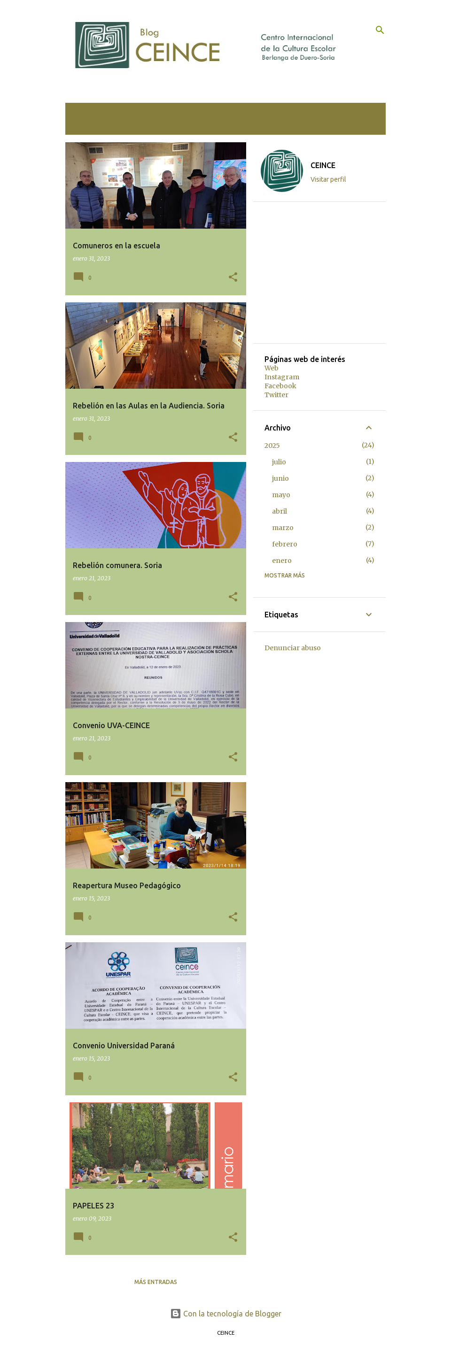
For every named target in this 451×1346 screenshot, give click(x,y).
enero (282, 560)
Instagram (281, 377)
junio (280, 478)
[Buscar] (380, 30)
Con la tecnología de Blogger (225, 1313)
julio (279, 462)
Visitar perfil (328, 179)
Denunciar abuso (292, 648)
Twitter (276, 395)
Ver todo (87, 126)
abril (279, 511)
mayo (281, 495)
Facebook (280, 386)
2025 (272, 445)
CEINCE (323, 165)
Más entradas (155, 1282)
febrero (284, 544)
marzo (283, 527)
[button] (233, 277)
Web (271, 368)
